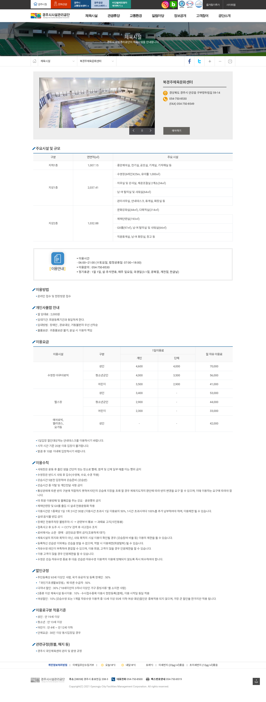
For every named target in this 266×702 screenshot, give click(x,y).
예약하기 (176, 130)
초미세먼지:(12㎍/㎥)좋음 (204, 665)
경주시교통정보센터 (80, 4)
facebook (189, 61)
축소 (220, 61)
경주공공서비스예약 (99, 4)
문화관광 (62, 4)
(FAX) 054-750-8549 (181, 103)
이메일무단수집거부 (83, 665)
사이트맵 (230, 4)
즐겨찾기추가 (212, 4)
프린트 (230, 61)
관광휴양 (113, 16)
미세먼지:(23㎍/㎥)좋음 (171, 665)
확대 (210, 61)
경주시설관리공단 (48, 680)
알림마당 (158, 16)
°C (146, 665)
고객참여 (202, 16)
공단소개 (224, 16)
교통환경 (136, 16)
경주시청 (42, 4)
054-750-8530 (178, 98)
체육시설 (91, 16)
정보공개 (180, 16)
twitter (199, 61)
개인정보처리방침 (57, 665)
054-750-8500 (135, 679)
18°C (107, 665)
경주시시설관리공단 (50, 15)
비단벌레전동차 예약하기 (119, 4)
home (34, 61)
